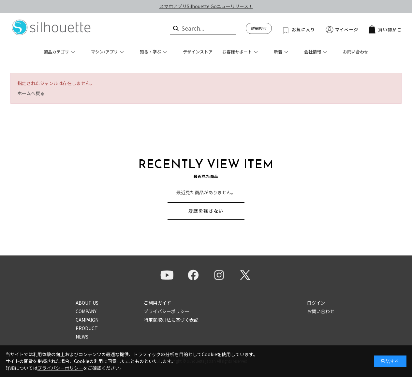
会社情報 (312, 52)
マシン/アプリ (104, 52)
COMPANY (86, 311)
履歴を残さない (206, 211)
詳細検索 (259, 28)
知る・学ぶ (150, 52)
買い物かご (385, 29)
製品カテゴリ (56, 52)
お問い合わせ (355, 52)
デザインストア (198, 52)
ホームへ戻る (31, 93)
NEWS (82, 336)
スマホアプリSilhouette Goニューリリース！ (206, 6)
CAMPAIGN (87, 319)
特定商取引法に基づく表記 (171, 319)
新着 (278, 52)
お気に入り (303, 29)
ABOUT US (87, 302)
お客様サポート (237, 52)
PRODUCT (87, 328)
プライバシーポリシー (166, 311)
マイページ (347, 29)
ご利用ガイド (157, 302)
